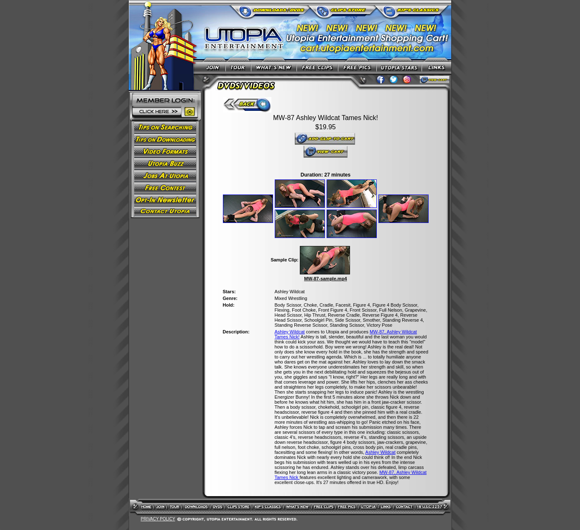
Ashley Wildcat (290, 331)
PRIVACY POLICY (158, 519)
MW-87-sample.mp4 (325, 278)
